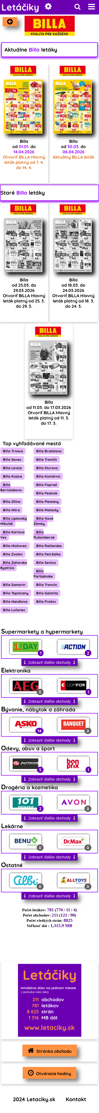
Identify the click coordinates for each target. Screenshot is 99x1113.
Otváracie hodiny (48, 1073)
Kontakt (76, 1099)
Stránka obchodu (48, 1050)
